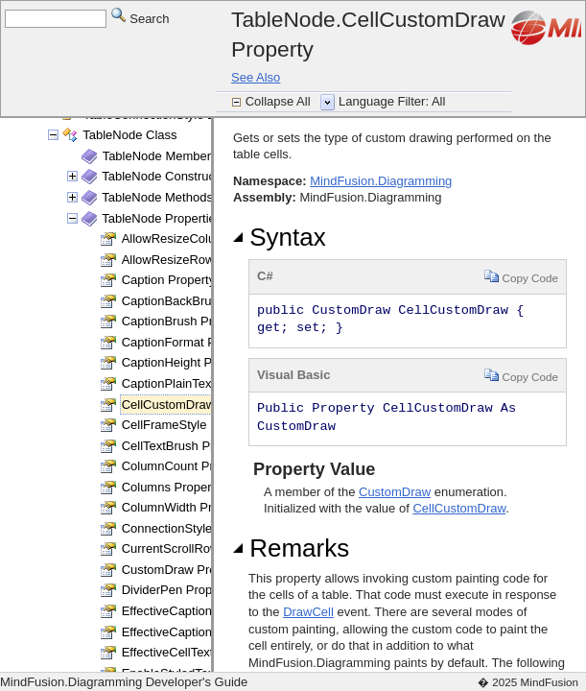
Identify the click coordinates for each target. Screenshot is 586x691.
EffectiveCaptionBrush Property (208, 632)
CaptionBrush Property (185, 321)
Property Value (311, 469)
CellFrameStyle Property (190, 424)
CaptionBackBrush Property (198, 301)
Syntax (279, 237)
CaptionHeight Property (186, 362)
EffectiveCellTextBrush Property (209, 652)
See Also (255, 77)
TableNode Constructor (165, 176)
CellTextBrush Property (185, 446)
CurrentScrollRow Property (196, 548)
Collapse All (280, 101)
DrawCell (308, 612)
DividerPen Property (177, 590)
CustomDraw (395, 492)
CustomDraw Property (183, 569)
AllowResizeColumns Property (206, 238)
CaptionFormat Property (188, 342)
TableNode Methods (157, 197)
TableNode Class (129, 135)
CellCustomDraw (458, 508)
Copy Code (521, 276)
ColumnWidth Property (184, 507)
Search (140, 18)
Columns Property (172, 487)
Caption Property (169, 280)
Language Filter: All (392, 101)
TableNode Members (160, 156)
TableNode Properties (162, 218)
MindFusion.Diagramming (381, 181)
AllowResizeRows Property (196, 259)
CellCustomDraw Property (194, 404)
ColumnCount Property (185, 466)
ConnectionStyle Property (192, 528)
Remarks (291, 548)
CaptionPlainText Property (194, 383)
